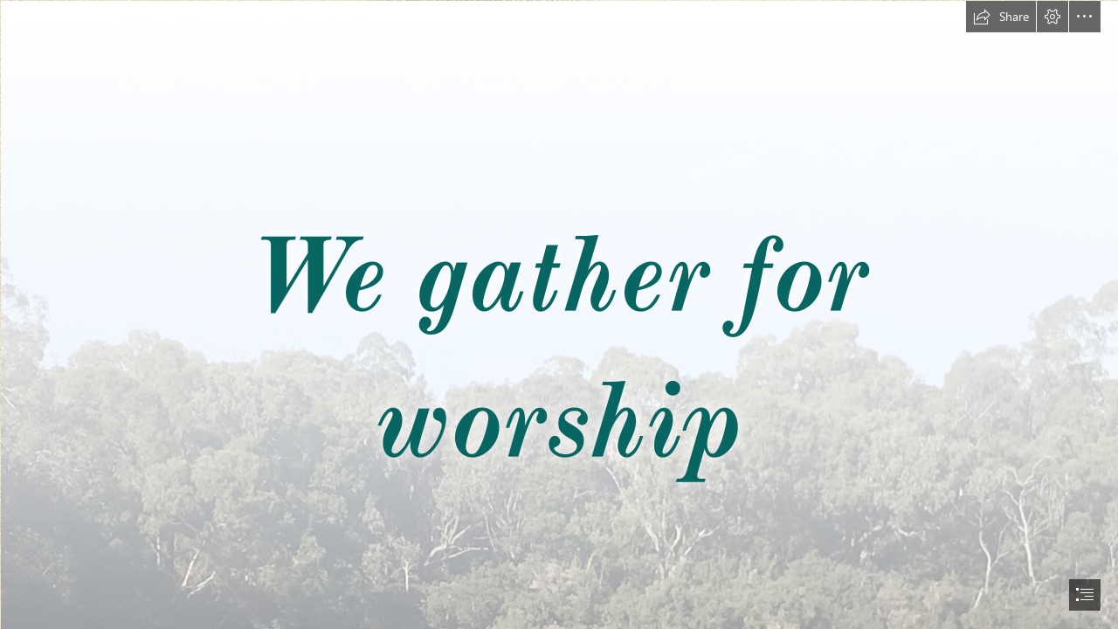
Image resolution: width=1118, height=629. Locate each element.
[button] (1001, 16)
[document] (559, 314)
